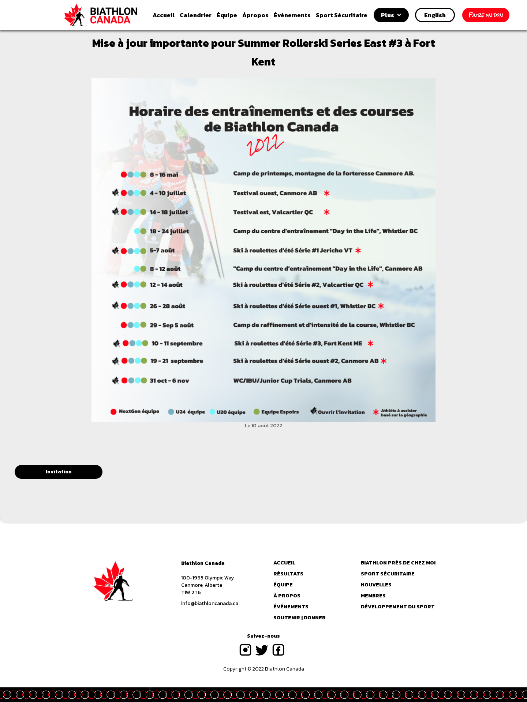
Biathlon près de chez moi (398, 563)
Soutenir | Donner (299, 618)
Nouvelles (376, 585)
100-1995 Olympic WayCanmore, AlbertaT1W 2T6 (207, 585)
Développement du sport (398, 607)
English (435, 15)
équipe (283, 585)
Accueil (164, 15)
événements (291, 607)
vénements (292, 15)
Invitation (59, 472)
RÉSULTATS (288, 574)
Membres (373, 596)
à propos (286, 596)
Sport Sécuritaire (341, 15)
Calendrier (196, 15)
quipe (227, 15)
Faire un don (486, 15)
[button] (391, 15)
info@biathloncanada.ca (209, 603)
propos (255, 15)
